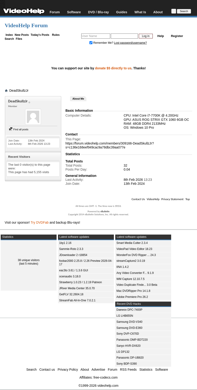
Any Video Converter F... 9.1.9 (135, 273)
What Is (140, 12)
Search (9, 38)
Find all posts (18, 129)
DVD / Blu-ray (98, 12)
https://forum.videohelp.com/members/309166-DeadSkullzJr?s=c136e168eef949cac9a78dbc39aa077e (109, 145)
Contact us (47, 369)
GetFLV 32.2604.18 (71, 294)
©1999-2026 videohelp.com (98, 385)
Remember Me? (101, 42)
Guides (121, 12)
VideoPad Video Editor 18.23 (134, 249)
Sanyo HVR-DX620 (128, 345)
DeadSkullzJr (18, 90)
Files (19, 38)
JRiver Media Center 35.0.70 (77, 288)
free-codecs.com (105, 377)
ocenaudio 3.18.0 (70, 276)
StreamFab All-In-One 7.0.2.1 (77, 300)
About (158, 12)
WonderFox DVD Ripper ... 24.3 (136, 255)
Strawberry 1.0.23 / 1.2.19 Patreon (80, 282)
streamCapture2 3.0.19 (130, 260)
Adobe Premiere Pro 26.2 (132, 297)
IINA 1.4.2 (122, 267)
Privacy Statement (172, 199)
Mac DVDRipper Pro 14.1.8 (133, 290)
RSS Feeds (128, 369)
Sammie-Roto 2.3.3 (71, 249)
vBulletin (104, 211)
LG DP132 (122, 351)
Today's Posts (40, 35)
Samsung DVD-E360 (129, 327)
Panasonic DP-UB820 (130, 357)
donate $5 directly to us (113, 68)
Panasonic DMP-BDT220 (132, 339)
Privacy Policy (68, 369)
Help (160, 36)
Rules (56, 35)
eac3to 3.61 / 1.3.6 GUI (73, 270)
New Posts (22, 35)
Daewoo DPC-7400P (129, 309)
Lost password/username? (130, 42)
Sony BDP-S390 (126, 363)
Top (187, 199)
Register (177, 36)
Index (9, 35)
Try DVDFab (40, 222)
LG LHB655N (124, 315)
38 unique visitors (28, 260)
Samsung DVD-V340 (129, 321)
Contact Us (138, 199)
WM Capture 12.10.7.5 (130, 279)
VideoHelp (153, 199)
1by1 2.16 (65, 243)
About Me (78, 98)
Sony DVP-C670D (127, 333)
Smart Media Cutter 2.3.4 (132, 243)
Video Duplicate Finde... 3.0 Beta (136, 284)
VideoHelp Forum (26, 25)
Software (74, 12)
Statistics (146, 369)
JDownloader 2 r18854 (73, 255)
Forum (55, 12)
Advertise (98, 369)
